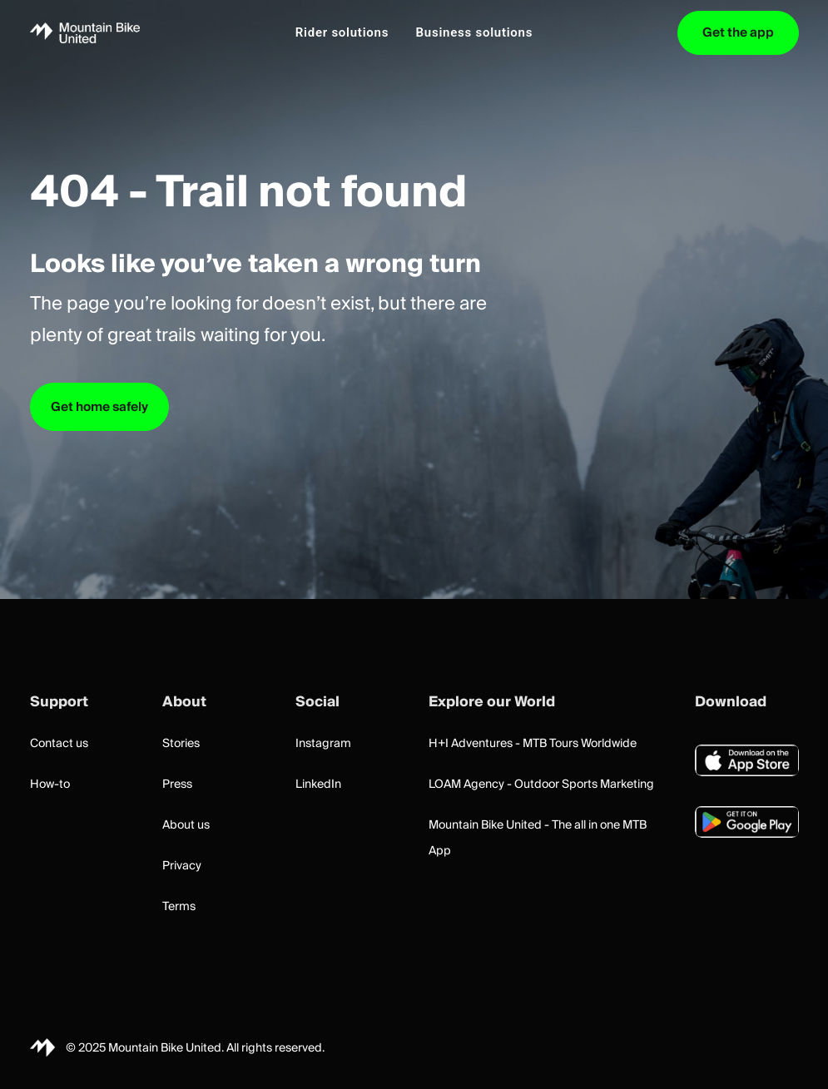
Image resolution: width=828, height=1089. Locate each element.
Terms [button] (179, 907)
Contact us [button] (59, 744)
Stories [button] (181, 744)
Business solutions (474, 32)
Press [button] (177, 784)
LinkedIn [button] (318, 784)
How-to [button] (50, 784)
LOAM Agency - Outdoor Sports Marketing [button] (541, 784)
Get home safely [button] (99, 407)
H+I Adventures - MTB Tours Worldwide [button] (533, 744)
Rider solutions (342, 32)
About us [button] (186, 825)
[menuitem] (342, 33)
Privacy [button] (181, 866)
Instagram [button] (323, 744)
